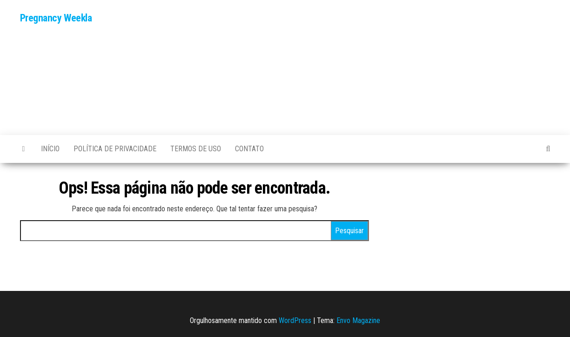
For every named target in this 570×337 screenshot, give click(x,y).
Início (50, 148)
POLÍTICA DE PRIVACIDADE (115, 148)
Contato (249, 148)
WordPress (295, 320)
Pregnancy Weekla (56, 18)
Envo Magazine (358, 320)
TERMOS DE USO (195, 148)
